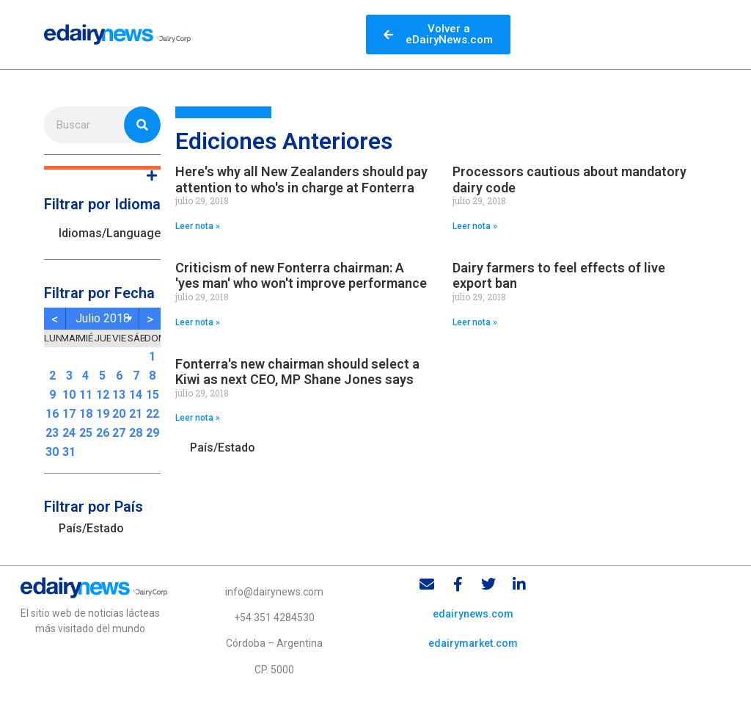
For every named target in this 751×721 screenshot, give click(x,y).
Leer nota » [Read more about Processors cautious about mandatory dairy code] (475, 226)
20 (118, 414)
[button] (102, 168)
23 (52, 433)
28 (135, 433)
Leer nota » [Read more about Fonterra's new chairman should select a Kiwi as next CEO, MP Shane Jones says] (197, 418)
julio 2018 (103, 318)
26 (102, 433)
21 (135, 414)
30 (52, 452)
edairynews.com (473, 614)
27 (118, 433)
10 (69, 395)
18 (85, 414)
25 (85, 433)
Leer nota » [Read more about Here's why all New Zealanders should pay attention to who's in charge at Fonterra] (197, 226)
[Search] (142, 124)
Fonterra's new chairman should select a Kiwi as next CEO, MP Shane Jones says (297, 372)
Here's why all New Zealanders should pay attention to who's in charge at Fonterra (301, 179)
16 (52, 414)
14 (135, 395)
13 (118, 395)
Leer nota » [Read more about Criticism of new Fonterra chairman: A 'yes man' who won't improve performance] (197, 322)
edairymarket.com (473, 643)
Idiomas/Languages (110, 233)
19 (102, 414)
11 (85, 395)
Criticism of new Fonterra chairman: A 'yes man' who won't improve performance (301, 275)
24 (69, 433)
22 (152, 414)
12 (102, 395)
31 (69, 452)
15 (152, 395)
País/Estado (91, 528)
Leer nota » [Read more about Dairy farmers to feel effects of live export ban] (475, 322)
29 (152, 433)
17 (69, 414)
